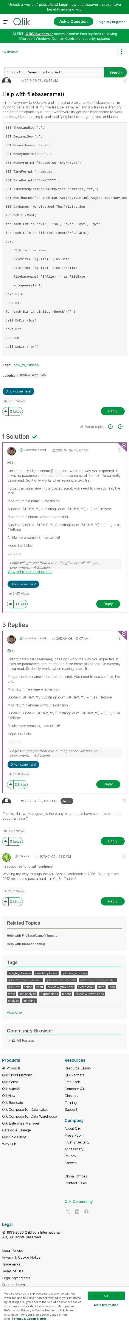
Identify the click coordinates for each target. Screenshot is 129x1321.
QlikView (11, 52)
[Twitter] (68, 1211)
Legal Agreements (16, 1278)
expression (86, 987)
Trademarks (11, 1264)
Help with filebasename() (26, 944)
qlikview (14, 987)
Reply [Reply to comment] (108, 604)
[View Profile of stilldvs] (24, 856)
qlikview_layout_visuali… (25, 980)
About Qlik (73, 1128)
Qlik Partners (74, 1075)
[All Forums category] (9, 1040)
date (101, 987)
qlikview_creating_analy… (98, 980)
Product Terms (13, 1285)
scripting (29, 1001)
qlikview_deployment (61, 980)
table (11, 994)
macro (66, 994)
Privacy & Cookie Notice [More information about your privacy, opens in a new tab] (29, 1318)
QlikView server (39, 34)
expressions (49, 994)
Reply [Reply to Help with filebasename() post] (112, 411)
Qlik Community (79, 1201)
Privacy (70, 1156)
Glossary (71, 1096)
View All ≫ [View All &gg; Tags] (14, 1012)
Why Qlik (9, 1144)
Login (63, 4)
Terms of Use (12, 1271)
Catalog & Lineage (16, 1130)
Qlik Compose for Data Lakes (25, 1109)
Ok (106, 1295)
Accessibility (74, 1149)
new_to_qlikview (26, 365)
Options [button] (121, 52)
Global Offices (76, 1176)
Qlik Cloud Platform (17, 1075)
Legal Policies (12, 1250)
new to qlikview (46, 973)
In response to (28, 866)
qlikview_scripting (74, 973)
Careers (71, 1163)
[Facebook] (86, 1211)
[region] (64, 1304)
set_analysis (27, 994)
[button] (124, 80)
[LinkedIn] (77, 1211)
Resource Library (78, 1068)
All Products (11, 1068)
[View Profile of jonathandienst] (35, 450)
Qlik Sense (10, 1082)
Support (71, 1109)
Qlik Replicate (12, 1102)
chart (39, 987)
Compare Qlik (75, 1089)
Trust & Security (77, 1142)
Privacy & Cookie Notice (21, 1257)
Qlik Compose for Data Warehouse (29, 1116)
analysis (13, 1001)
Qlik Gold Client (14, 1137)
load (112, 987)
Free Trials (73, 1082)
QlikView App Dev (31, 375)
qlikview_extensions (89, 994)
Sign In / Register (112, 22)
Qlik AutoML (11, 1089)
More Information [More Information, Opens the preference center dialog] (106, 1305)
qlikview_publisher (60, 987)
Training (71, 1102)
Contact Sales (76, 1183)
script (28, 987)
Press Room (74, 1135)
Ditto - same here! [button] (18, 391)
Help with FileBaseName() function (33, 935)
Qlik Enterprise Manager (20, 1123)
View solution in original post (30, 572)
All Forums (25, 1040)
